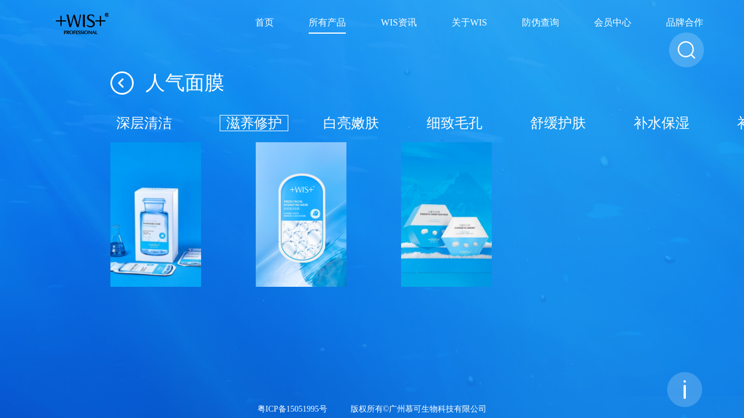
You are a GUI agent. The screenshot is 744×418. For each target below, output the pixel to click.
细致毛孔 (454, 123)
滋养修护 (254, 123)
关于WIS (469, 23)
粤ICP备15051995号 (292, 409)
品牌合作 (684, 23)
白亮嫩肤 (351, 123)
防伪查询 (540, 23)
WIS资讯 (398, 23)
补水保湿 (661, 123)
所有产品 (327, 23)
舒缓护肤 (558, 123)
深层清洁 (144, 123)
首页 (264, 23)
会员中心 (612, 23)
